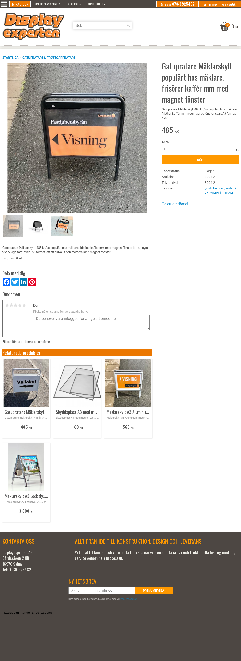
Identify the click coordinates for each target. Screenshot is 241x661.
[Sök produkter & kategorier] (102, 25)
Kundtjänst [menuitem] (95, 4)
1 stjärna (7, 305)
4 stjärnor (20, 305)
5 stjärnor (24, 305)
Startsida (10, 58)
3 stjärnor (15, 305)
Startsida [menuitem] (74, 4)
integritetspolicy (128, 599)
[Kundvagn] (229, 26)
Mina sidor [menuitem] (20, 4)
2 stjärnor (11, 305)
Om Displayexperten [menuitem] (47, 4)
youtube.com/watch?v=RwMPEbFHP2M (220, 190)
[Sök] (128, 25)
